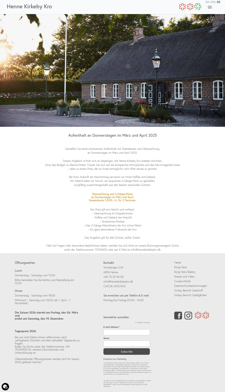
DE (218, 2)
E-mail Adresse (111, 327)
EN (213, 2)
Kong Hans (180, 267)
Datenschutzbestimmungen (190, 286)
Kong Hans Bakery (185, 272)
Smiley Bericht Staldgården (190, 295)
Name (106, 338)
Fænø (177, 262)
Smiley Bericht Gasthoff (188, 290)
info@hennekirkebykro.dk (118, 281)
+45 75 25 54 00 (113, 277)
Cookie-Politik (182, 281)
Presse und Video (184, 276)
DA (207, 2)
